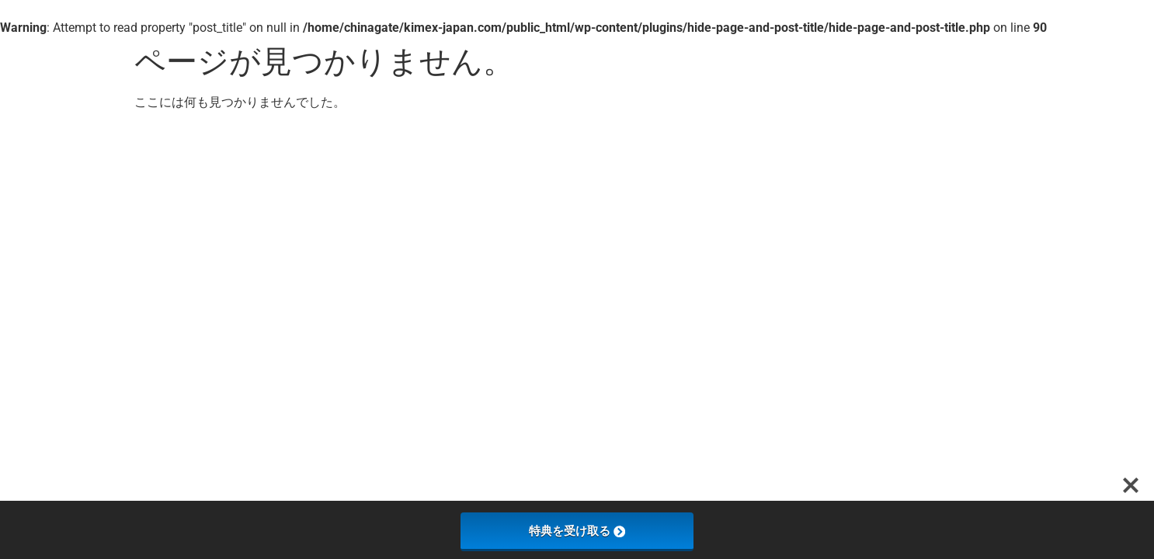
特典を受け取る (577, 530)
